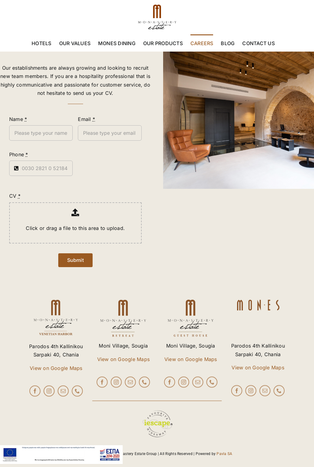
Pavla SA (224, 454)
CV (15, 196)
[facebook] (34, 392)
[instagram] (49, 392)
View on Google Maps (56, 368)
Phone (18, 154)
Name (18, 119)
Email (86, 119)
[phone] (77, 392)
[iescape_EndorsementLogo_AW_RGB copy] (157, 403)
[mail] (63, 392)
